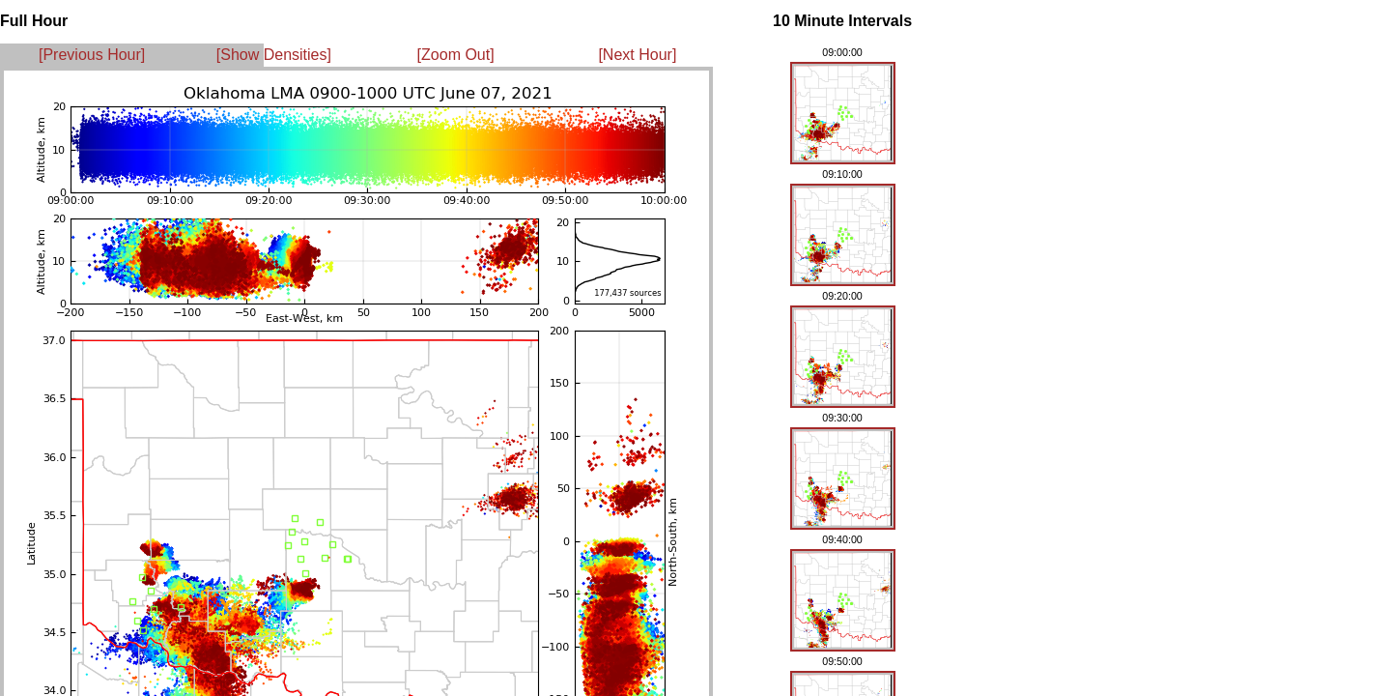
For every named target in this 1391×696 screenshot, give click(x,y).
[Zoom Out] (456, 54)
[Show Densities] (273, 54)
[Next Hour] (637, 54)
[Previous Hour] (92, 54)
